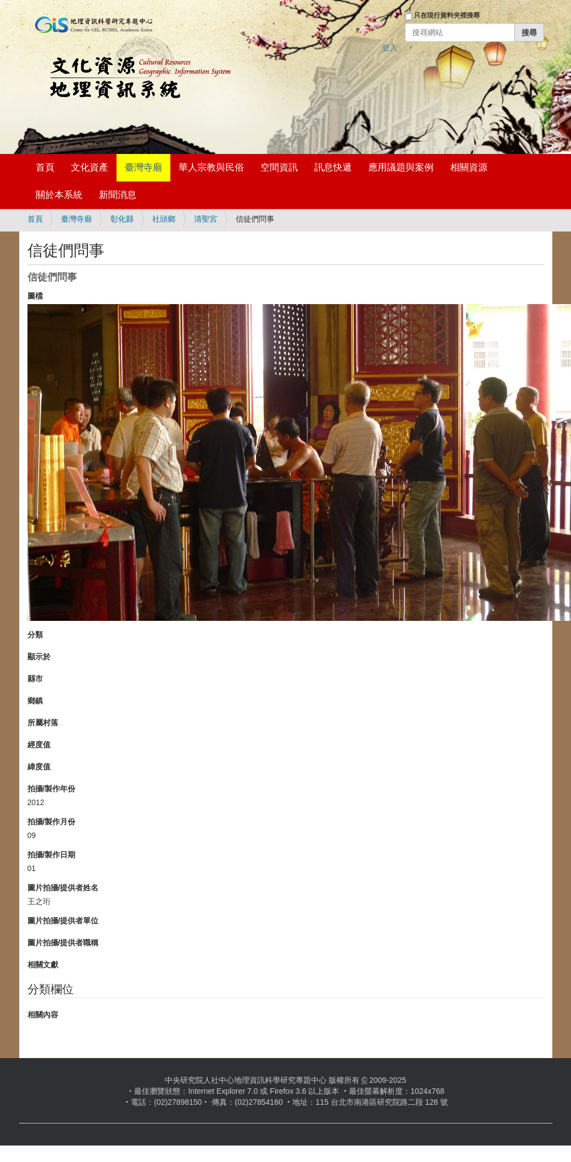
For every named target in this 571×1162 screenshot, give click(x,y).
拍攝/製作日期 (51, 854)
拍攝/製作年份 (51, 788)
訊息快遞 (333, 167)
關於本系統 (59, 195)
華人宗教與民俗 (211, 167)
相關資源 (468, 167)
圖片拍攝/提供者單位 (63, 920)
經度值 (39, 744)
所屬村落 (42, 722)
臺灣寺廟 (143, 167)
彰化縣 (122, 218)
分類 (35, 634)
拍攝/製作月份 (51, 821)
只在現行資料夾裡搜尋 (447, 15)
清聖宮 (205, 218)
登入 (389, 47)
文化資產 (89, 167)
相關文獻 (42, 964)
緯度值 (39, 766)
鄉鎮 (35, 700)
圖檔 (35, 295)
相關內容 (42, 1014)
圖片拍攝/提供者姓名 (63, 887)
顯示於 (39, 656)
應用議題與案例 (401, 167)
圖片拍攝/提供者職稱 (63, 942)
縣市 (35, 678)
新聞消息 (117, 195)
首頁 (45, 167)
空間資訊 (279, 167)
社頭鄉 (163, 218)
